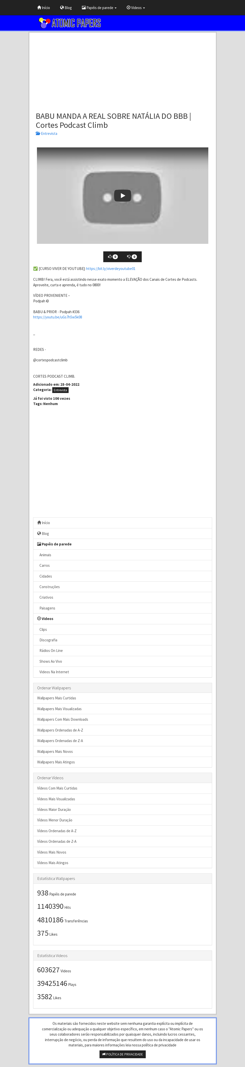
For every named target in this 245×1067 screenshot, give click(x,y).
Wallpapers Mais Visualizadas (59, 708)
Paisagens (46, 608)
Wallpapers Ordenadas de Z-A (60, 740)
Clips (42, 629)
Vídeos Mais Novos (51, 852)
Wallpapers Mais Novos (55, 751)
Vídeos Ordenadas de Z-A (56, 841)
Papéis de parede (99, 7)
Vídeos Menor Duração (54, 820)
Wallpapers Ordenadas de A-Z (60, 730)
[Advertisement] (122, 70)
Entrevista (46, 133)
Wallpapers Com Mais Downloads (62, 719)
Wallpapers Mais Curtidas (56, 698)
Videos (136, 7)
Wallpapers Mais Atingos (56, 762)
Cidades (44, 576)
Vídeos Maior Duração (54, 809)
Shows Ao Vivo (49, 661)
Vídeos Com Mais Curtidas (57, 788)
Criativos (45, 597)
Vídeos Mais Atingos (52, 862)
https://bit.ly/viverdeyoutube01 (110, 268)
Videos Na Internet (53, 671)
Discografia (47, 640)
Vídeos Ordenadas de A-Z (57, 830)
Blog (66, 7)
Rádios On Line (50, 650)
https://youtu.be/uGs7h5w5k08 (57, 317)
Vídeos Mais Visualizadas (56, 799)
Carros (43, 565)
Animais (44, 554)
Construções (48, 586)
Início (43, 7)
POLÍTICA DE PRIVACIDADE (122, 1054)
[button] (122, 195)
